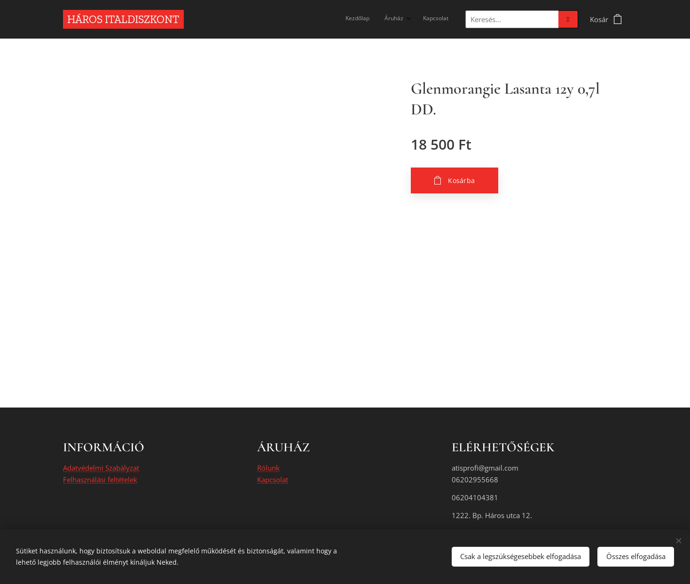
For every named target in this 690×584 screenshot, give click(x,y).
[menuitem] (416, 19)
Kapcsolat (272, 479)
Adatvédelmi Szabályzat (101, 468)
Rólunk (268, 468)
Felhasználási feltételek (100, 479)
